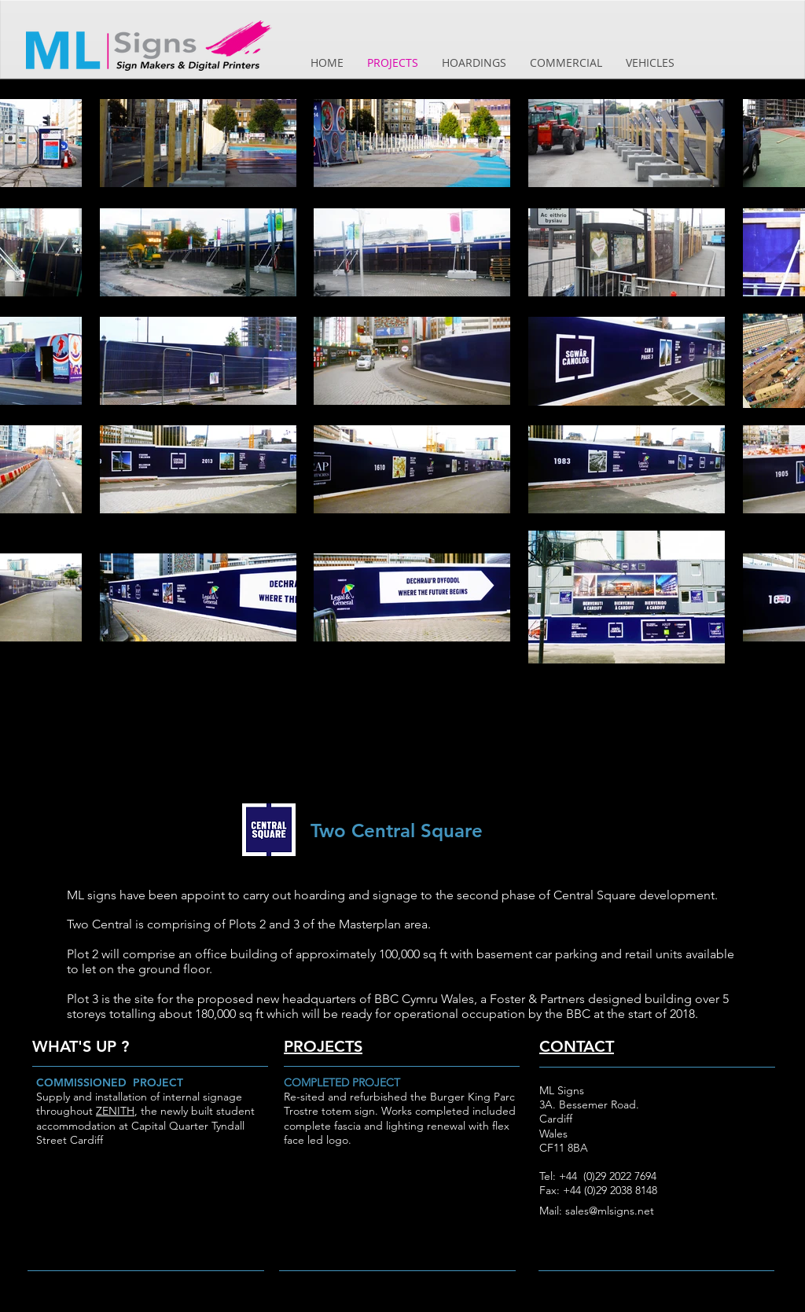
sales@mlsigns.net (609, 1211)
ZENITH (115, 1111)
